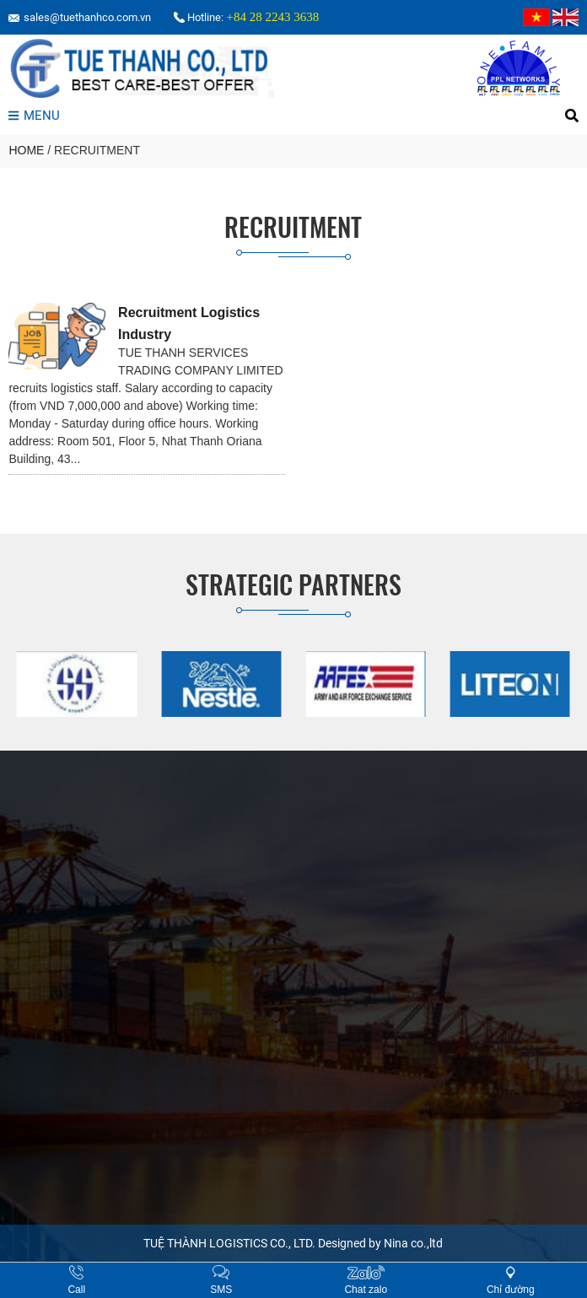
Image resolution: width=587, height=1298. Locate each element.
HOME (26, 150)
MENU (33, 115)
